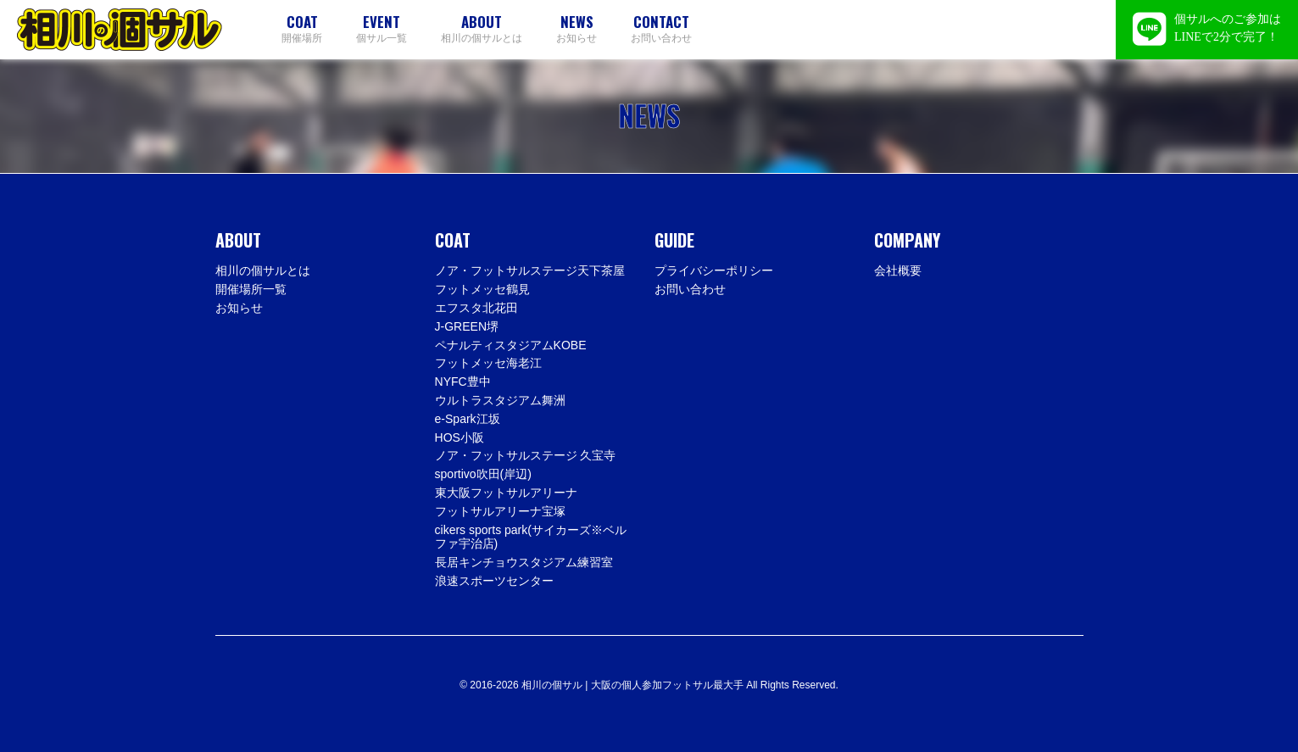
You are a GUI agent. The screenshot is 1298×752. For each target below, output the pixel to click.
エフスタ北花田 (476, 308)
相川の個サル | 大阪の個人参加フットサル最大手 (119, 29)
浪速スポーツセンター (494, 581)
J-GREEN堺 (467, 326)
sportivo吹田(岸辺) (483, 474)
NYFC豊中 (463, 381)
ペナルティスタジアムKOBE (511, 345)
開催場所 (301, 28)
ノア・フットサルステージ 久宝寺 (525, 455)
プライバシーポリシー (714, 270)
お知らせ (576, 28)
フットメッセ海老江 (488, 363)
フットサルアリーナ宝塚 (500, 511)
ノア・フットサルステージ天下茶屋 (530, 270)
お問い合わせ (661, 28)
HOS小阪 (459, 437)
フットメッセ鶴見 (482, 289)
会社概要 (898, 270)
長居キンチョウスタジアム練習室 (524, 562)
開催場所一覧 (251, 289)
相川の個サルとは (481, 28)
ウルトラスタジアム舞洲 (500, 400)
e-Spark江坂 (467, 419)
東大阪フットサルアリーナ (506, 492)
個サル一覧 (381, 28)
